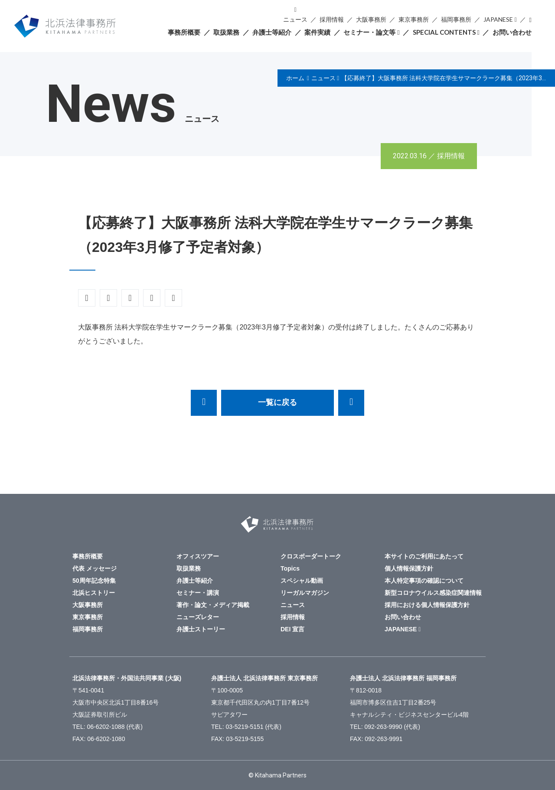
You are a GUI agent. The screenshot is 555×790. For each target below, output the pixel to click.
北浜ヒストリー (93, 592)
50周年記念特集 (94, 580)
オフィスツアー (197, 556)
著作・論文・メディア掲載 (212, 604)
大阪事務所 (371, 19)
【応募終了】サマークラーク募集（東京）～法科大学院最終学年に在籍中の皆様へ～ (204, 403)
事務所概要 (184, 32)
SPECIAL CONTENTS (444, 32)
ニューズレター (197, 617)
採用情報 (332, 19)
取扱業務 (226, 32)
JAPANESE (498, 19)
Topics (290, 568)
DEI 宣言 (292, 629)
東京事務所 (413, 19)
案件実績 (317, 32)
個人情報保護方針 (409, 568)
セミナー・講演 (197, 592)
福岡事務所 (456, 19)
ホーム (295, 78)
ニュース (295, 19)
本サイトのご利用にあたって (424, 556)
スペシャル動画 (302, 580)
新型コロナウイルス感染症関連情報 (433, 592)
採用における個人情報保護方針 (427, 604)
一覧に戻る (277, 402)
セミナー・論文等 (369, 32)
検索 (530, 19)
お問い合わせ (512, 32)
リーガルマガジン (305, 592)
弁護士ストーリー (200, 629)
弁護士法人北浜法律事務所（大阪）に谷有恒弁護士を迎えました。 (351, 403)
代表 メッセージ (94, 568)
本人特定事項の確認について (424, 580)
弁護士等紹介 (271, 32)
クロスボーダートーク (311, 556)
